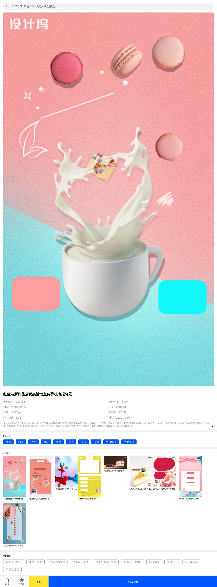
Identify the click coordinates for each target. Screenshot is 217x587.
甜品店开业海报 (133, 562)
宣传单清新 (191, 562)
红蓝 (8, 442)
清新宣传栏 (12, 569)
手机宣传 (172, 562)
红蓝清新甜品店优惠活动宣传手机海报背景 (15, 498)
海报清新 (154, 562)
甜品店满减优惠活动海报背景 (41, 498)
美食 (58, 442)
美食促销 (129, 442)
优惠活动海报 (57, 562)
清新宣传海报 (13, 562)
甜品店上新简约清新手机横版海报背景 (115, 470)
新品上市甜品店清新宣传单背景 (141, 489)
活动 (33, 442)
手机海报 (111, 442)
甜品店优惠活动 (77, 425)
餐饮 (46, 442)
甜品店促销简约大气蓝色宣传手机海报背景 (15, 545)
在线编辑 (133, 581)
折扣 (96, 442)
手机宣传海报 (80, 562)
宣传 (83, 442)
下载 (38, 581)
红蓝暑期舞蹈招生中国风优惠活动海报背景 (66, 489)
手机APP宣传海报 (106, 562)
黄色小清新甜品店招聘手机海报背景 (89, 498)
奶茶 (71, 442)
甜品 (21, 442)
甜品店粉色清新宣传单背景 (164, 489)
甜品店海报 (35, 562)
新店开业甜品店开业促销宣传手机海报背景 (190, 498)
